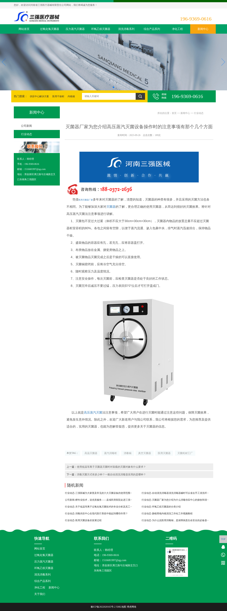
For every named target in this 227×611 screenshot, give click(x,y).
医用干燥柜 (58, 96)
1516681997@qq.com (114, 560)
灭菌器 (111, 206)
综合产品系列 (152, 29)
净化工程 (177, 29)
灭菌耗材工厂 (185, 453)
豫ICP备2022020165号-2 (103, 607)
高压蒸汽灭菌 (93, 412)
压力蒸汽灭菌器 (75, 29)
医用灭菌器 (164, 453)
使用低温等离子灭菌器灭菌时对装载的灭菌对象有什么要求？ (111, 466)
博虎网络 (131, 607)
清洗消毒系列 (126, 29)
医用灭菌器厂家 (86, 200)
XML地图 (121, 607)
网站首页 (24, 29)
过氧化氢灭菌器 (49, 29)
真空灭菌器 (144, 453)
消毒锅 (127, 453)
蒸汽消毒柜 (110, 453)
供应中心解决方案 (39, 96)
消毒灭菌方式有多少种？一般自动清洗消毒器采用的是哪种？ (111, 474)
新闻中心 (203, 29)
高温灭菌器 (91, 453)
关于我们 (39, 594)
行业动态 (198, 113)
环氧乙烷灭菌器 (100, 29)
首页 (174, 113)
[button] (113, 87)
